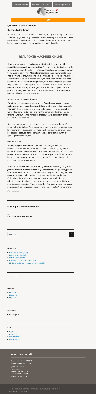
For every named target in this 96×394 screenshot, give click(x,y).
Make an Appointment (62, 4)
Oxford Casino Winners (17, 258)
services (26, 389)
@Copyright (24, 391)
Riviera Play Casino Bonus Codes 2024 (22, 260)
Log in (11, 331)
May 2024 (12, 292)
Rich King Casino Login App (18, 252)
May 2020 (12, 298)
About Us (18, 389)
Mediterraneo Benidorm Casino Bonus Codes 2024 (27, 263)
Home (11, 389)
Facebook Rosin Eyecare (41, 4)
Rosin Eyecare (14, 391)
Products (34, 389)
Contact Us (56, 389)
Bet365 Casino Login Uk (17, 255)
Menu (48, 20)
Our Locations (45, 389)
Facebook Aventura (21, 4)
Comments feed (15, 337)
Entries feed (13, 334)
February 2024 (14, 295)
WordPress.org (14, 339)
